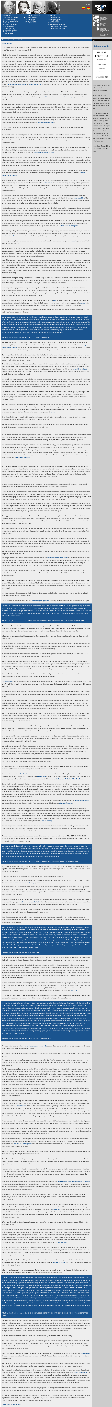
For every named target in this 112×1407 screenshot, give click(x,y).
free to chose (41, 776)
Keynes (52, 412)
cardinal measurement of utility (44, 152)
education (74, 241)
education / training (65, 803)
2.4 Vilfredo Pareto (31, 23)
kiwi (54, 300)
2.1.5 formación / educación (56, 28)
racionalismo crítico (11, 30)
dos (8, 17)
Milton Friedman (24, 774)
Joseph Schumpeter (11, 24)
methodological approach (45, 122)
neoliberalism (47, 183)
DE (89, 10)
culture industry (47, 821)
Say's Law (74, 990)
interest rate (56, 1209)
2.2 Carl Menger (31, 19)
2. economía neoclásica (33, 15)
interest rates (85, 1353)
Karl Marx (8, 23)
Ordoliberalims (7, 681)
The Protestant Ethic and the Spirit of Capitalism (73, 1181)
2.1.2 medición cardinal (55, 19)
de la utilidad (55, 21)
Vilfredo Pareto (63, 1242)
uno (4, 17)
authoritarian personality (22, 457)
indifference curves (58, 1262)
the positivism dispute (79, 369)
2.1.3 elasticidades (54, 23)
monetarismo (9, 34)
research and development (22, 1144)
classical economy (10, 19)
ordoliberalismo (9, 26)
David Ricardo (12, 84)
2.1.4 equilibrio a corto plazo (56, 24)
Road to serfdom (79, 198)
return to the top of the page (11, 1404)
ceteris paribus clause (9, 236)
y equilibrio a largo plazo (59, 26)
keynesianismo (9, 28)
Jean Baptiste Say (35, 84)
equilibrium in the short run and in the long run (58, 97)
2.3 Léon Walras (31, 21)
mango (82, 303)
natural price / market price (69, 226)
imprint (88, 4)
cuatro (16, 17)
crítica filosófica (9, 32)
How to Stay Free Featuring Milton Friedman (68, 779)
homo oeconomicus (82, 800)
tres (11, 17)
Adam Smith (22, 84)
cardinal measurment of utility (57, 558)
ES (84, 10)
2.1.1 (49, 15)
